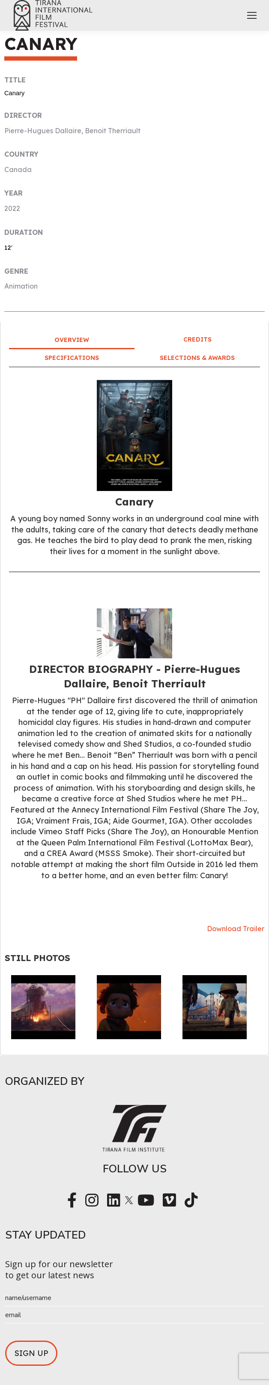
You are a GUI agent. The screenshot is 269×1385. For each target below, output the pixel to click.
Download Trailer (235, 928)
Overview (71, 340)
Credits (197, 339)
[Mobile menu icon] (251, 15)
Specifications (72, 358)
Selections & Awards (197, 358)
